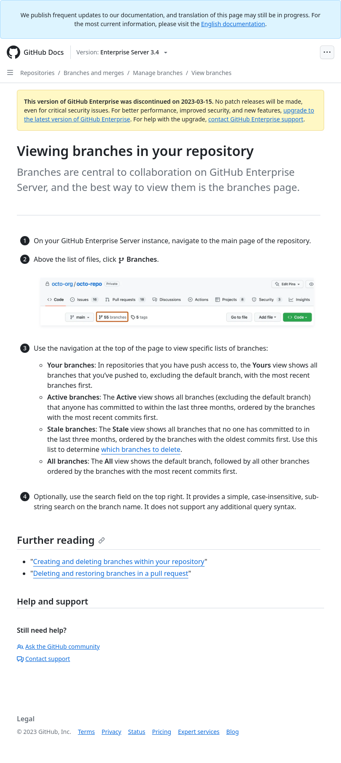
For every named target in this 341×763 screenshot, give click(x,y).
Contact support (43, 659)
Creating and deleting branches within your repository (119, 561)
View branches (211, 73)
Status (136, 732)
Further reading (61, 540)
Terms (86, 732)
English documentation (233, 24)
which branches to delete (140, 449)
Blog (232, 732)
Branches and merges (94, 73)
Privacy (111, 732)
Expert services (199, 732)
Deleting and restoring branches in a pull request (110, 573)
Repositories (37, 73)
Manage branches (158, 73)
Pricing (161, 732)
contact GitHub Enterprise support (255, 119)
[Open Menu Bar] (327, 52)
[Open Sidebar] (10, 72)
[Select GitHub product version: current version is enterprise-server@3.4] (122, 52)
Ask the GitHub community (58, 646)
